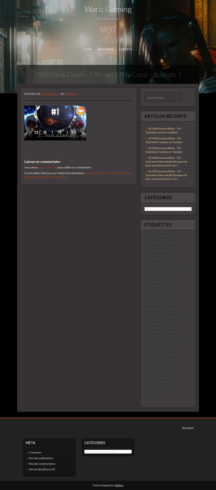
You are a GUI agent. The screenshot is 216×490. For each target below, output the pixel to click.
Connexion (35, 452)
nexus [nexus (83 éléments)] (180, 322)
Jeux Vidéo (105, 49)
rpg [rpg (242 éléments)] (162, 337)
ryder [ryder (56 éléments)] (172, 337)
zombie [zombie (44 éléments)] (151, 399)
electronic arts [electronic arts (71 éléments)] (158, 283)
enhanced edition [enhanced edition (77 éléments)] (159, 291)
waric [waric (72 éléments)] (150, 391)
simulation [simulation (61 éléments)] (168, 353)
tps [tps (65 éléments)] (174, 376)
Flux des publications (41, 458)
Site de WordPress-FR (42, 469)
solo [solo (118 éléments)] (170, 360)
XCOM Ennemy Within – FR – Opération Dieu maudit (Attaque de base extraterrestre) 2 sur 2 (166, 161)
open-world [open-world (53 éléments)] (155, 330)
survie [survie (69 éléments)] (167, 368)
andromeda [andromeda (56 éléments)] (154, 245)
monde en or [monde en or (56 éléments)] (174, 314)
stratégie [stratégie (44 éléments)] (153, 368)
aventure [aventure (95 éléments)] (174, 260)
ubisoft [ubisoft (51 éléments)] (151, 383)
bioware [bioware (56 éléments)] (152, 268)
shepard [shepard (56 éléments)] (151, 353)
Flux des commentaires (42, 463)
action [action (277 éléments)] (151, 237)
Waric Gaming (108, 9)
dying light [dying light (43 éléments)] (154, 276)
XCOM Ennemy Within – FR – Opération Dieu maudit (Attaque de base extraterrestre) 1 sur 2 (166, 175)
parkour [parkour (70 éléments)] (172, 330)
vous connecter (47, 167)
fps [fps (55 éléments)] (169, 299)
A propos (125, 49)
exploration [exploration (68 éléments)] (155, 299)
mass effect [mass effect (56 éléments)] (154, 314)
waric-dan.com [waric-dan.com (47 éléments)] (168, 391)
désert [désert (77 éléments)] (170, 276)
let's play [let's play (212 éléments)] (172, 306)
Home (88, 49)
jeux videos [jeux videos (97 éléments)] (154, 306)
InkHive (119, 485)
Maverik (71, 93)
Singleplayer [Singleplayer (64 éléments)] (155, 360)
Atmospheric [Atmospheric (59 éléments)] (155, 260)
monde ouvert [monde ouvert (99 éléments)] (156, 322)
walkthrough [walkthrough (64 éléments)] (170, 383)
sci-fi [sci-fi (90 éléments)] (183, 337)
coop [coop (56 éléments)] (165, 268)
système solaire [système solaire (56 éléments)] (157, 376)
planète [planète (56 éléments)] (151, 337)
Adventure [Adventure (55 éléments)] (167, 237)
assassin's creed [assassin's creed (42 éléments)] (157, 253)
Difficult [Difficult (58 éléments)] (178, 268)
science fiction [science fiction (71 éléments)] (168, 345)
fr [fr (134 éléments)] (175, 299)
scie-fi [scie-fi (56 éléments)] (150, 345)
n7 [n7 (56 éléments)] (171, 322)
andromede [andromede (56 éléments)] (173, 245)
